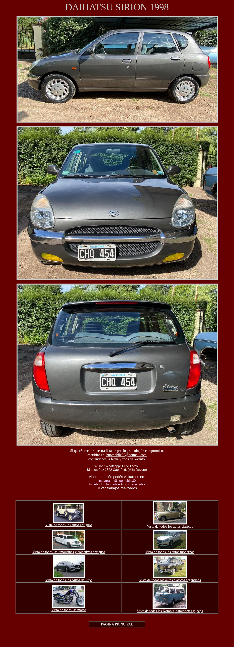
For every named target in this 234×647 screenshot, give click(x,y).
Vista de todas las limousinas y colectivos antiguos (68, 552)
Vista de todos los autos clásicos (170, 526)
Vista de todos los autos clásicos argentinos (170, 580)
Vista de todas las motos (68, 610)
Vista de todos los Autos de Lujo (68, 580)
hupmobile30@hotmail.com (126, 455)
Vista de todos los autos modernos (169, 552)
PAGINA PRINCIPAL (117, 624)
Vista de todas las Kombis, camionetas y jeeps (170, 611)
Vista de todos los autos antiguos (68, 525)
